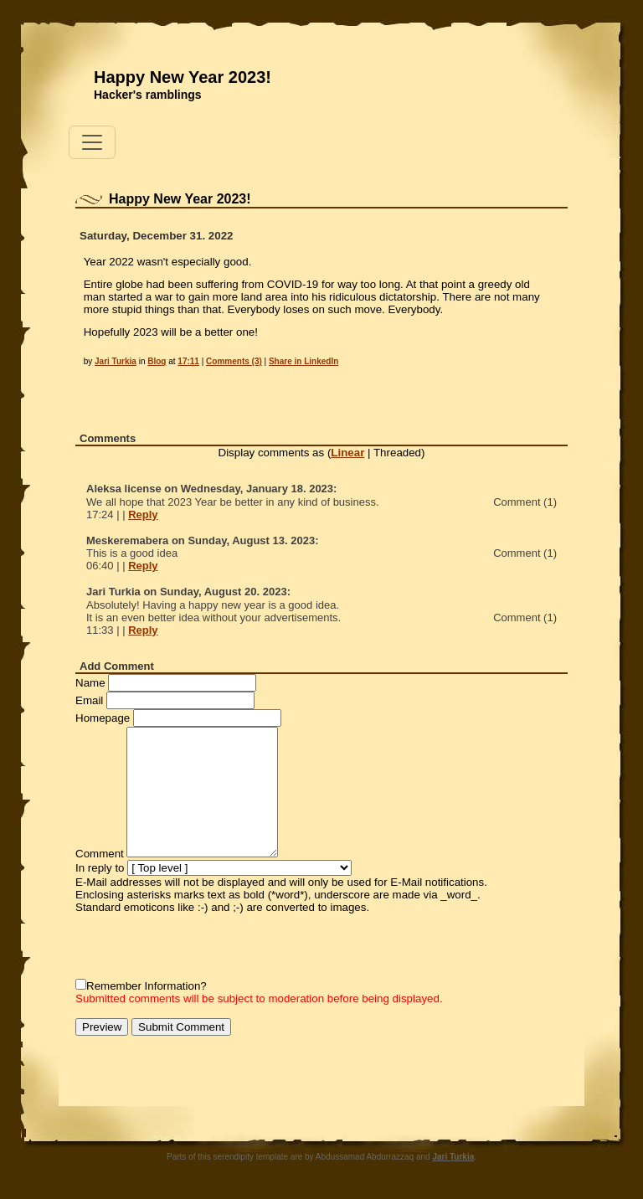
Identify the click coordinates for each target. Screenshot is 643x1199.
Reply (142, 514)
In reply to (100, 868)
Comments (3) (234, 361)
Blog (156, 361)
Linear (347, 452)
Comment (99, 853)
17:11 (188, 361)
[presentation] (202, 946)
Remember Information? (146, 986)
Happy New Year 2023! (182, 77)
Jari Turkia (115, 361)
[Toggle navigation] (92, 142)
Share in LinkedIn (303, 361)
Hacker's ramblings (148, 94)
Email (89, 700)
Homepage (102, 718)
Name (90, 683)
